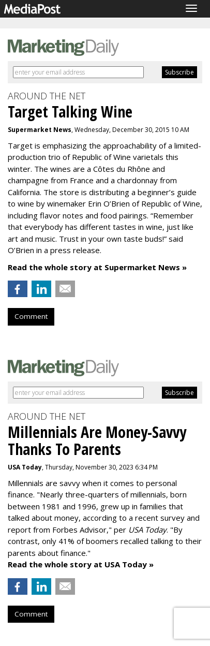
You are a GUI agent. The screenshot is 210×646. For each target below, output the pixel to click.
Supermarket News (39, 129)
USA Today (25, 467)
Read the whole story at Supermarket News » (97, 267)
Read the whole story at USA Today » (81, 564)
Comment (31, 316)
